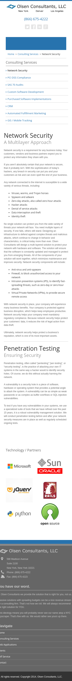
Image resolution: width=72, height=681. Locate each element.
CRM (10, 106)
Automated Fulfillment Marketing (26, 113)
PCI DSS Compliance (19, 77)
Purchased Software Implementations (29, 99)
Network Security (17, 70)
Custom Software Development (25, 92)
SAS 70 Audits (15, 84)
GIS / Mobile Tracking (19, 120)
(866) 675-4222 (36, 19)
